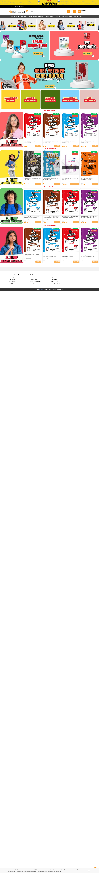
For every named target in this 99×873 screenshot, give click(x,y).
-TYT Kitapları (12, 277)
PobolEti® (41, 289)
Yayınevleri (16, 6)
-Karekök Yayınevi (34, 283)
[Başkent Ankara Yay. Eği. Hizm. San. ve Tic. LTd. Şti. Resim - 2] (74, 45)
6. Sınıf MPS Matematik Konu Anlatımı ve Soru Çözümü (89, 179)
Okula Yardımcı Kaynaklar (36, 16)
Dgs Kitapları (68, 16)
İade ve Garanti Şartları (56, 283)
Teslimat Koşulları (54, 281)
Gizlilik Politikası (54, 279)
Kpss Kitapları (49, 16)
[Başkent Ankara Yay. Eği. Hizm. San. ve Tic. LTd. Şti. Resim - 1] (24, 45)
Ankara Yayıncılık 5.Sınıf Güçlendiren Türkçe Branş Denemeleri (51, 140)
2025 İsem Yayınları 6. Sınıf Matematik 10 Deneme (51, 179)
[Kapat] (89, 871)
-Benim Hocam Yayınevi (35, 281)
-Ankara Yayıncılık (34, 277)
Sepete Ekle (38, 145)
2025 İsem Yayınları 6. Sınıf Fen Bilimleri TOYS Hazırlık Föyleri (70, 179)
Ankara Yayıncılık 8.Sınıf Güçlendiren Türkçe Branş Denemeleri (89, 256)
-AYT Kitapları (12, 279)
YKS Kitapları (14, 16)
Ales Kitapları (58, 16)
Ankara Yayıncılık (27, 142)
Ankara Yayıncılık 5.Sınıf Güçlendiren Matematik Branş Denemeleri (89, 140)
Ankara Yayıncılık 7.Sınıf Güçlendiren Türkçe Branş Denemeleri (89, 217)
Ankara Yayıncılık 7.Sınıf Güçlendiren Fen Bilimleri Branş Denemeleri (32, 217)
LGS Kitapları (23, 16)
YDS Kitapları (77, 16)
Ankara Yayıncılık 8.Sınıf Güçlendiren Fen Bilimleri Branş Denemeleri (32, 256)
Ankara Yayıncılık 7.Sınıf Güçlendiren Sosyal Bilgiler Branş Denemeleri (70, 217)
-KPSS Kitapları (12, 283)
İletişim (11, 6)
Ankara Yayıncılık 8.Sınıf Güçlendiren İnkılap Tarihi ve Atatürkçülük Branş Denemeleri (51, 256)
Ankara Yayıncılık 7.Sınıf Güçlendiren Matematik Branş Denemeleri (51, 217)
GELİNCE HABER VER (93, 183)
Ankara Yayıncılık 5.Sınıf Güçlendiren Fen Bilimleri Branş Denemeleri (32, 140)
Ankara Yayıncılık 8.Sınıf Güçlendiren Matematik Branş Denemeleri (70, 256)
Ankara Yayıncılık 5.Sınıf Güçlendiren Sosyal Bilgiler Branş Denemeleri (70, 140)
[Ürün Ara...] (68, 11)
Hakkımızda (21, 6)
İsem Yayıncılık (46, 180)
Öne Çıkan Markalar (34, 274)
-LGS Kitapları (12, 281)
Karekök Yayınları (84, 180)
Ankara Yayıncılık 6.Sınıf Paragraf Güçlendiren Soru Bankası (31, 179)
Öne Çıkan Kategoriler (14, 274)
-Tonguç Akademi (34, 279)
